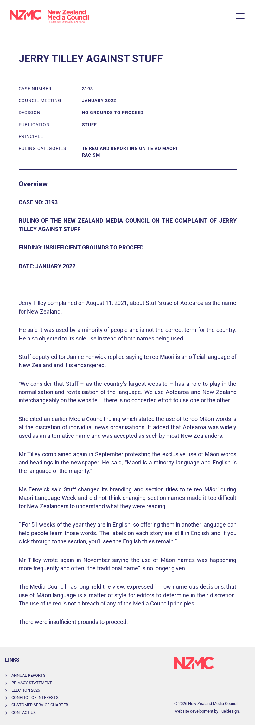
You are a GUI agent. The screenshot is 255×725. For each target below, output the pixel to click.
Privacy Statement (31, 682)
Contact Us (23, 712)
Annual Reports (28, 675)
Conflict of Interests (35, 697)
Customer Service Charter (39, 704)
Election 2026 (25, 690)
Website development (194, 711)
